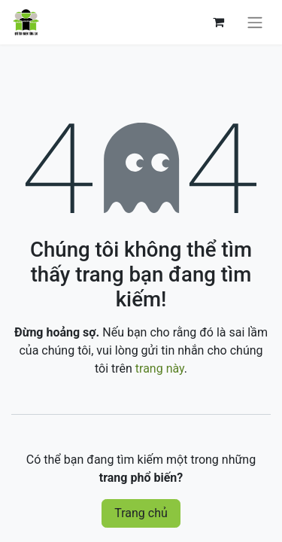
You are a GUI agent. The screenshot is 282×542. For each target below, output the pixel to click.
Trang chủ (141, 513)
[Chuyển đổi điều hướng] (255, 22)
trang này (159, 368)
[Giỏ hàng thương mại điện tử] (218, 22)
